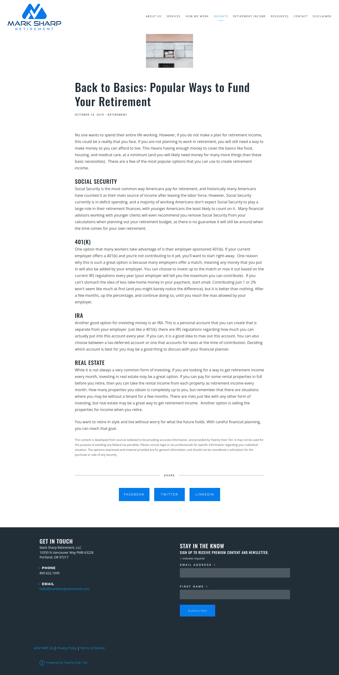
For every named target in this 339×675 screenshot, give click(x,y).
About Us (153, 16)
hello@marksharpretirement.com (64, 589)
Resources (280, 16)
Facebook (134, 494)
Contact (301, 16)
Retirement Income (249, 16)
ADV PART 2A (43, 648)
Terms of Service (92, 648)
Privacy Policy (67, 648)
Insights (221, 16)
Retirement (117, 114)
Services (173, 16)
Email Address (198, 565)
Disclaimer (322, 16)
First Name (194, 587)
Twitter (169, 494)
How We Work (197, 16)
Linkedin (204, 494)
